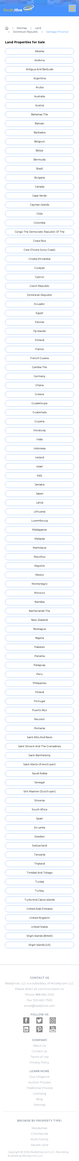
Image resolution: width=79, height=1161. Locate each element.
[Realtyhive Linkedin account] (26, 1029)
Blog (39, 1099)
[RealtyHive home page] (27, 8)
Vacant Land (39, 1145)
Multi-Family (39, 1139)
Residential (39, 1128)
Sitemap (22, 28)
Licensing (39, 1093)
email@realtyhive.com (39, 1006)
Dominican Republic (25, 31)
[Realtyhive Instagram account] (53, 1020)
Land (38, 28)
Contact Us (39, 1051)
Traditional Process (39, 1088)
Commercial (39, 1133)
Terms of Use (39, 1057)
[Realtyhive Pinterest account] (39, 1029)
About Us (39, 1045)
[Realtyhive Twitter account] (39, 1020)
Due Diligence (39, 1077)
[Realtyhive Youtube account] (53, 1029)
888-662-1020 (44, 994)
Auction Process (39, 1082)
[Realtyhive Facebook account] (26, 1020)
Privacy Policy (39, 1062)
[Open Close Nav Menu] (72, 8)
